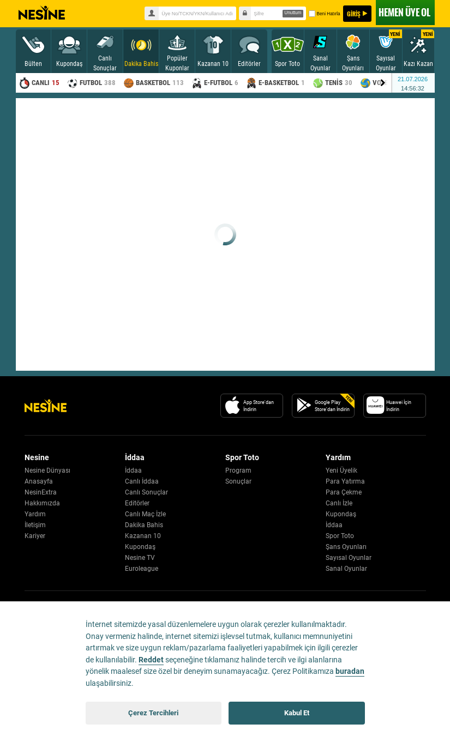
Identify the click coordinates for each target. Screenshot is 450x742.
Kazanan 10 (143, 536)
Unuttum (292, 12)
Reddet (151, 660)
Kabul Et (296, 713)
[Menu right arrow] (383, 83)
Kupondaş (140, 547)
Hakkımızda (42, 503)
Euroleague (141, 568)
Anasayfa (39, 481)
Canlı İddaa (142, 481)
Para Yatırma (345, 481)
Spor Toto (340, 536)
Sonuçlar (238, 481)
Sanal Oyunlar (346, 568)
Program (238, 470)
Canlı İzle (339, 503)
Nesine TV (140, 558)
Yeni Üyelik (341, 470)
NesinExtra (41, 492)
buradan (349, 671)
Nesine (42, 13)
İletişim (35, 525)
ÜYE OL (404, 12)
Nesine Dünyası (47, 470)
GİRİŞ (354, 13)
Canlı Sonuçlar (146, 492)
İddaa (133, 470)
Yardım (35, 514)
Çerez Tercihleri (153, 713)
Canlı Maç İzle (145, 514)
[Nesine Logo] (46, 405)
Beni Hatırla (324, 13)
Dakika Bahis (144, 525)
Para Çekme (344, 492)
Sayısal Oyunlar (348, 558)
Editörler (137, 503)
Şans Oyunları (346, 547)
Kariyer (35, 536)
